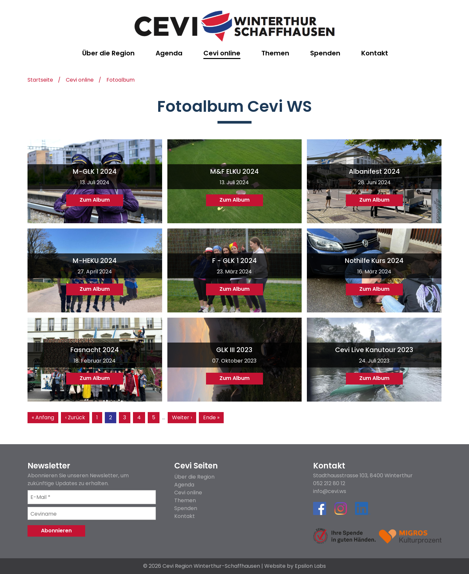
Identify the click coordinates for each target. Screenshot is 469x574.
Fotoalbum (120, 80)
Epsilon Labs (310, 566)
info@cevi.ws (329, 491)
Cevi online (80, 80)
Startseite (40, 80)
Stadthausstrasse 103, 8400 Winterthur (363, 475)
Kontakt (184, 516)
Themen (185, 500)
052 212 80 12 (329, 483)
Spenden (185, 508)
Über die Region (194, 477)
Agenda (184, 484)
